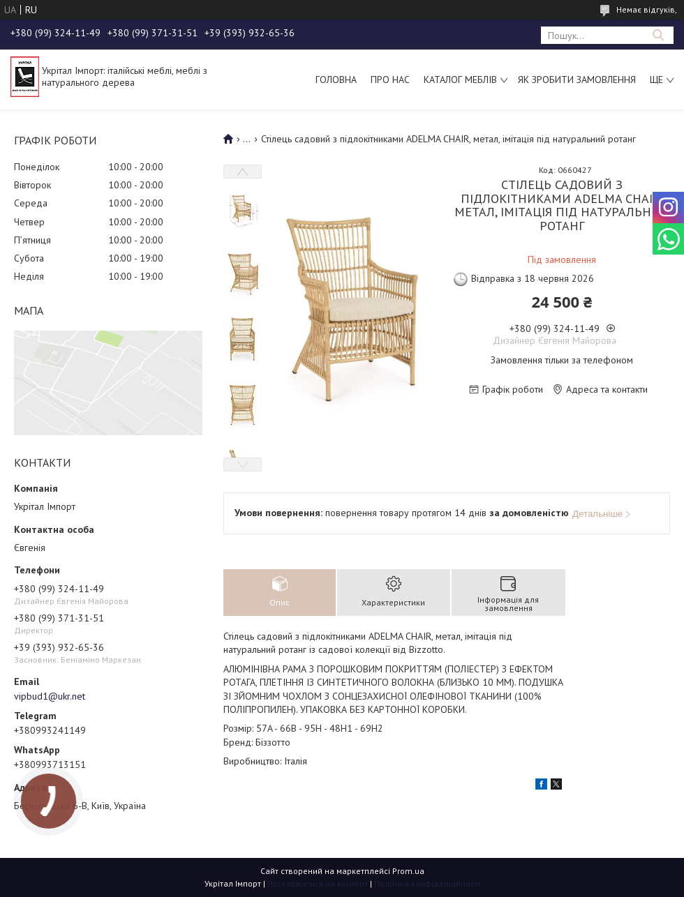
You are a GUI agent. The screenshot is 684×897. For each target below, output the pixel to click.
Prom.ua (408, 871)
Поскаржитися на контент (317, 883)
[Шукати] (658, 35)
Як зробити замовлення (577, 79)
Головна (336, 79)
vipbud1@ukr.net (49, 696)
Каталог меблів (460, 79)
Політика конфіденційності (427, 883)
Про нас (390, 79)
